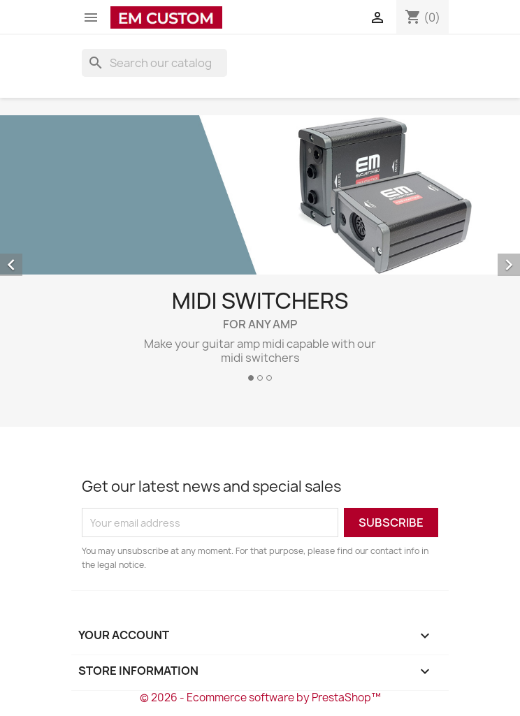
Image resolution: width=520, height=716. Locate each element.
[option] (260, 254)
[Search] (154, 63)
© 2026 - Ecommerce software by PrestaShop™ (260, 697)
